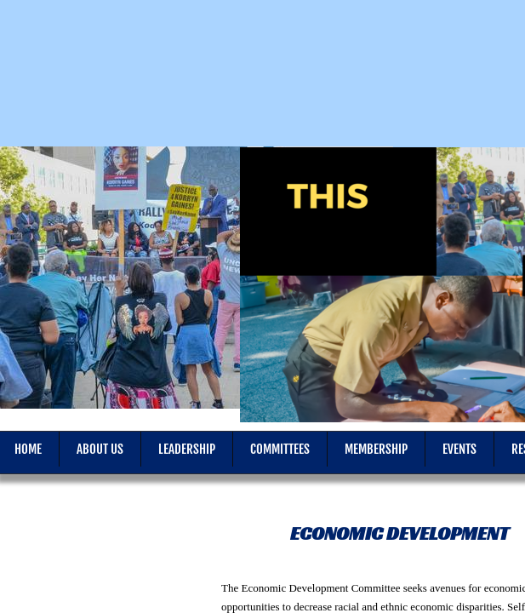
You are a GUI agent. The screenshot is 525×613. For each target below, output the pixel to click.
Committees (280, 449)
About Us (100, 449)
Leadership (186, 449)
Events (459, 449)
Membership (376, 449)
